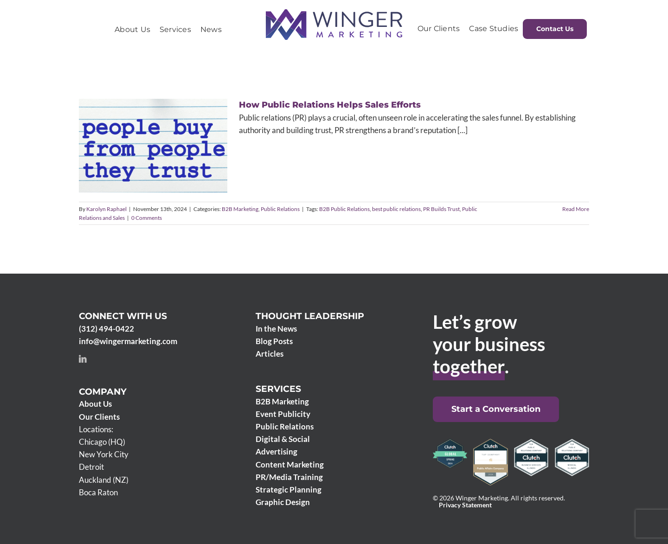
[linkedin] (82, 359)
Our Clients (99, 417)
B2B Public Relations (344, 208)
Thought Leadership (310, 316)
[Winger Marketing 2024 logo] (334, 13)
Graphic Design (283, 502)
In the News (276, 328)
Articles (269, 353)
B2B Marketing (240, 208)
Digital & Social (283, 439)
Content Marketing (290, 464)
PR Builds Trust (441, 208)
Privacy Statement (465, 505)
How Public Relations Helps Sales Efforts (330, 105)
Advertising (276, 451)
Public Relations (280, 208)
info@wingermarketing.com (128, 341)
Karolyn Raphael (106, 208)
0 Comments (146, 217)
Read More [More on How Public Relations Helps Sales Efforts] (575, 208)
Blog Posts (274, 341)
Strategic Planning (288, 489)
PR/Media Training (289, 477)
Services (278, 389)
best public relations (396, 208)
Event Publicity (283, 414)
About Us (95, 404)
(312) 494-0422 (106, 328)
